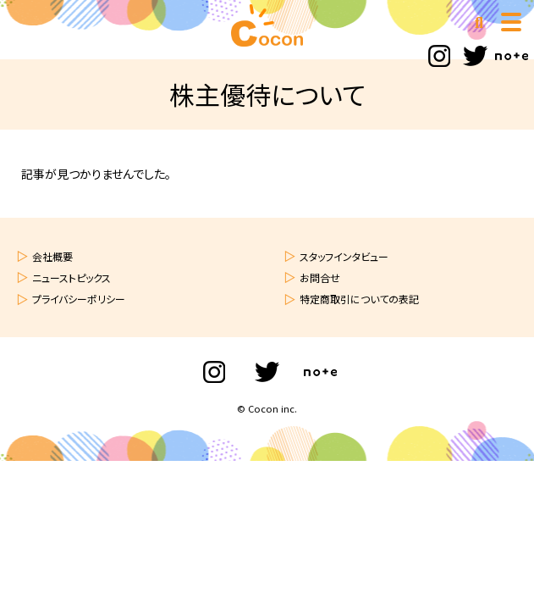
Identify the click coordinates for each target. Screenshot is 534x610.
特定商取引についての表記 (359, 298)
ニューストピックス (71, 277)
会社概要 (52, 256)
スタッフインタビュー (344, 256)
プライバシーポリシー (78, 298)
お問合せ (320, 277)
